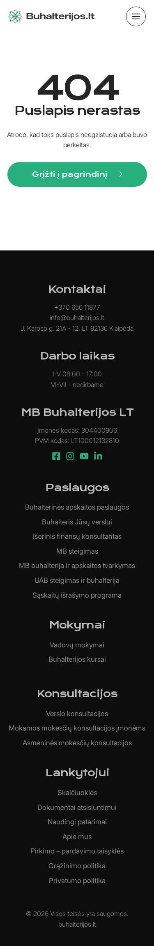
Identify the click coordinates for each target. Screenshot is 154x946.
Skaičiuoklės (77, 792)
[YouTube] (84, 456)
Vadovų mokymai (77, 645)
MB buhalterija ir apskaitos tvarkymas (77, 565)
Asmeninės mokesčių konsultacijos (77, 743)
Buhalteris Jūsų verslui (77, 522)
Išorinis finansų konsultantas (77, 536)
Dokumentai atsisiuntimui (77, 807)
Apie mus (77, 836)
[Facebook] (56, 456)
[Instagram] (70, 456)
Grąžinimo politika (77, 866)
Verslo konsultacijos (77, 714)
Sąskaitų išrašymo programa (77, 595)
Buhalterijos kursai (77, 659)
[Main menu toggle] (136, 16)
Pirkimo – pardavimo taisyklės (77, 851)
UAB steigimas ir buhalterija (77, 580)
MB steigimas (77, 551)
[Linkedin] (98, 456)
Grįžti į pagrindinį (69, 174)
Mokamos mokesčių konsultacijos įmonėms (77, 728)
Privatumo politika (77, 880)
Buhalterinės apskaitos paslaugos (77, 507)
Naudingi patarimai (77, 822)
